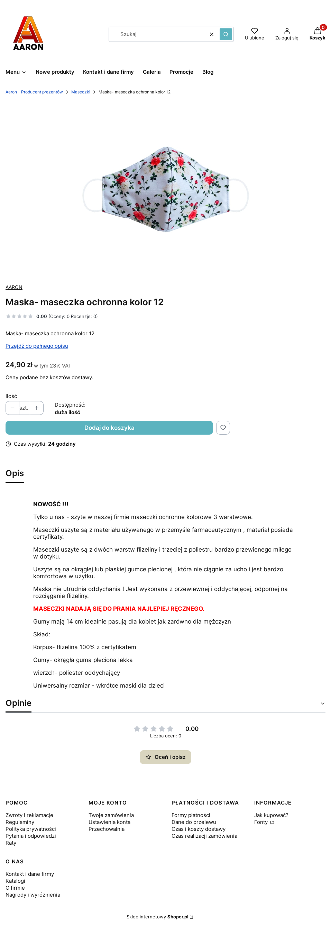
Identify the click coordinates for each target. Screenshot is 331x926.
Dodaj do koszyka (109, 427)
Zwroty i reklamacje (29, 815)
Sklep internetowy (158, 916)
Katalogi (15, 881)
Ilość (11, 396)
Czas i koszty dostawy (199, 829)
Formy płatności (191, 815)
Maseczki (80, 91)
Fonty (261, 822)
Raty (11, 842)
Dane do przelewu (194, 822)
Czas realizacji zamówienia (204, 836)
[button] (226, 34)
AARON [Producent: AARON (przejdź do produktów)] (14, 287)
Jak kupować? (271, 815)
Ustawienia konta (109, 822)
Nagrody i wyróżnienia (33, 894)
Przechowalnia (107, 829)
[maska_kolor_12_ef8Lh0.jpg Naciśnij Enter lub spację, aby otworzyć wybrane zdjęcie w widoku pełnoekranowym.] (165, 189)
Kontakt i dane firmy (30, 874)
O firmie (15, 887)
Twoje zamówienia (111, 815)
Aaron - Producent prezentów (34, 91)
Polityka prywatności (31, 829)
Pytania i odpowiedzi (31, 836)
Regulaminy (20, 822)
